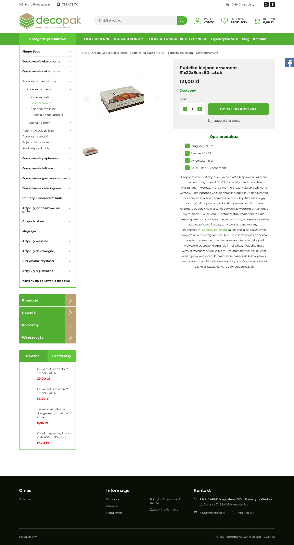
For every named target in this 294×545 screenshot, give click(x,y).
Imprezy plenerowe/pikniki (42, 198)
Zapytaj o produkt (227, 120)
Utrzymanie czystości (38, 261)
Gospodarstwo (33, 221)
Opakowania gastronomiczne (44, 178)
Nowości (29, 313)
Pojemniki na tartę (35, 142)
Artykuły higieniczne (37, 271)
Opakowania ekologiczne (41, 61)
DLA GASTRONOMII (129, 39)
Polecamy (30, 325)
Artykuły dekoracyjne (38, 251)
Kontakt (260, 39)
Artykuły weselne (35, 241)
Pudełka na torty (38, 122)
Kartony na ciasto (214, 230)
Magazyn (29, 231)
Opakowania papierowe (40, 158)
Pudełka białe (39, 97)
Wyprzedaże (32, 337)
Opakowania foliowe (37, 168)
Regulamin (114, 513)
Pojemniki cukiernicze (38, 130)
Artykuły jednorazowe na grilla (41, 209)
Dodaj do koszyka (238, 109)
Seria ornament (41, 103)
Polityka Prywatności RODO (165, 501)
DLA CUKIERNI (96, 39)
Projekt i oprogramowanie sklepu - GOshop (244, 537)
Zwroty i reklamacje (164, 509)
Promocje (30, 300)
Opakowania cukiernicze (41, 71)
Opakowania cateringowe (41, 188)
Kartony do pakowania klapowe (46, 281)
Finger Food (31, 51)
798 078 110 (70, 4)
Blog (246, 39)
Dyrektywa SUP (224, 39)
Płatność (112, 506)
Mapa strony (28, 537)
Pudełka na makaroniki (46, 115)
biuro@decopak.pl (38, 4)
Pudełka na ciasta (38, 89)
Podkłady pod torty (36, 148)
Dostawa (112, 499)
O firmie (25, 499)
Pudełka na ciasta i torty (39, 81)
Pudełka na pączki (35, 136)
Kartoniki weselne (43, 109)
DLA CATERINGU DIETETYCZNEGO (178, 39)
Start (85, 53)
